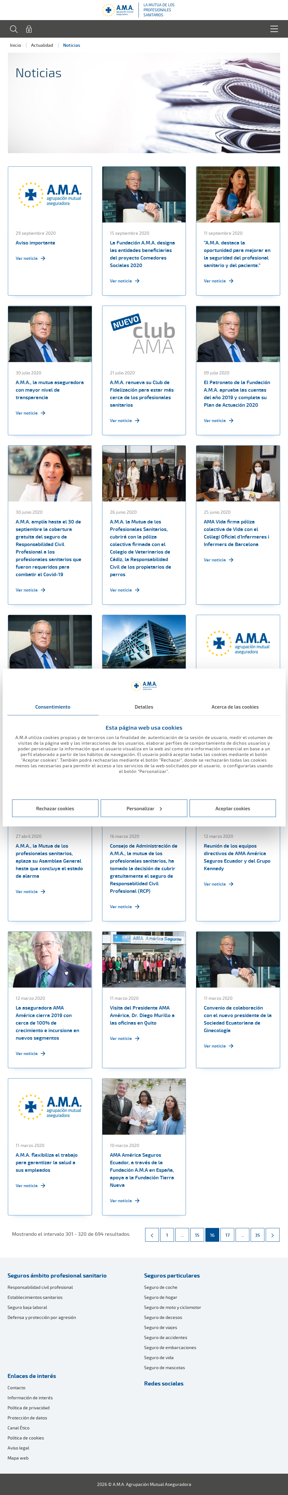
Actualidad (42, 45)
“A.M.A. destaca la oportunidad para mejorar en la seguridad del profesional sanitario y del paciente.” (237, 254)
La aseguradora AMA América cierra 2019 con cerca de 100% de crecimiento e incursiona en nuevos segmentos (47, 1022)
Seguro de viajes (160, 1327)
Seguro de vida (159, 1357)
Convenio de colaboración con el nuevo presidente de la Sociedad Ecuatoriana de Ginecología (238, 1019)
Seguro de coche (160, 1287)
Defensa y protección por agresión (42, 1317)
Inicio (15, 45)
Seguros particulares (172, 1275)
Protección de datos (27, 1418)
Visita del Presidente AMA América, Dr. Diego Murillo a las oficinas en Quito (142, 1015)
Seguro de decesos (163, 1317)
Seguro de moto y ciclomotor (172, 1307)
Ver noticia (30, 258)
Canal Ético (19, 1428)
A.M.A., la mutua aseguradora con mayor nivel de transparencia (50, 390)
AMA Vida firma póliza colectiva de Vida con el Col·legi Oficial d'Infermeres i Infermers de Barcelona (236, 533)
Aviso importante (35, 242)
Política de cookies (26, 1438)
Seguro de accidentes (165, 1337)
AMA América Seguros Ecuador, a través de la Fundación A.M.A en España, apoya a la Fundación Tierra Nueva (142, 1169)
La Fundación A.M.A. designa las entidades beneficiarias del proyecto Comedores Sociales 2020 (142, 254)
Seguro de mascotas (164, 1367)
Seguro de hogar (160, 1297)
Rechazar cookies (55, 808)
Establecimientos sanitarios (35, 1297)
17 (230, 1233)
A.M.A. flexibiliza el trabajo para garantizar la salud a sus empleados (47, 1162)
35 (259, 1233)
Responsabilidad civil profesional (40, 1287)
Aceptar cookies (232, 808)
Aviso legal (18, 1448)
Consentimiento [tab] (52, 707)
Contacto (16, 1388)
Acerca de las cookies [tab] (235, 707)
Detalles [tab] (144, 707)
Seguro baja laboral (27, 1307)
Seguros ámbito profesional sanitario (57, 1275)
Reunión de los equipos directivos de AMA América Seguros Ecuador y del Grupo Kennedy (237, 857)
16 (214, 1233)
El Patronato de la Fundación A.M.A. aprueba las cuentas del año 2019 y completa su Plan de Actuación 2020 (237, 393)
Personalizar (144, 808)
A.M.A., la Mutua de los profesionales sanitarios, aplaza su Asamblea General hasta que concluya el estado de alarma (49, 860)
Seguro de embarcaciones (170, 1347)
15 (199, 1233)
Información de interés (30, 1398)
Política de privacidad (29, 1408)
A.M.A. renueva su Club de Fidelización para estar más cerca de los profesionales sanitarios (142, 393)
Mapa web (18, 1458)
